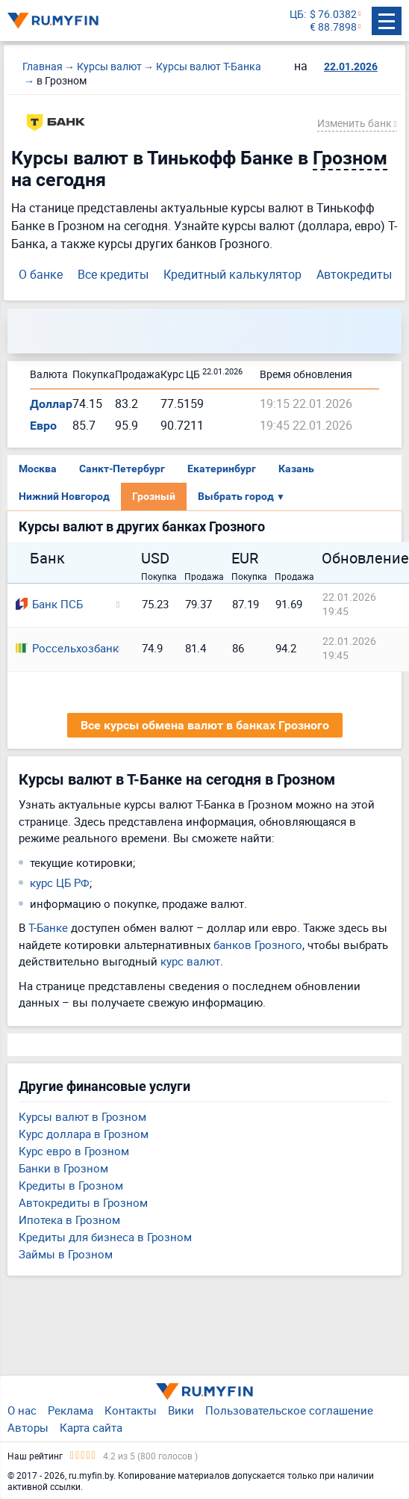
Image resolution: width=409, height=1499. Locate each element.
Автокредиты (354, 274)
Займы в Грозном (66, 1254)
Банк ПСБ (49, 603)
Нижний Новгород (64, 496)
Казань (296, 469)
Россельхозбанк (61, 647)
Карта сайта (91, 1427)
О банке (41, 274)
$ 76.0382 (333, 14)
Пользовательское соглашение (289, 1410)
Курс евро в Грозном (74, 1151)
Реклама (70, 1410)
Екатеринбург (221, 469)
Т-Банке (48, 927)
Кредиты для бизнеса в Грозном (105, 1236)
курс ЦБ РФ (60, 882)
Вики (181, 1410)
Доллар (51, 404)
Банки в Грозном (63, 1168)
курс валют (190, 961)
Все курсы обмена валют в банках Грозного (205, 725)
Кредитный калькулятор (232, 274)
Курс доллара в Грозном (84, 1133)
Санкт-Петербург (122, 469)
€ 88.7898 (333, 27)
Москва (38, 469)
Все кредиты (113, 274)
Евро (43, 425)
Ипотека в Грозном (69, 1219)
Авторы (28, 1427)
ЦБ (297, 14)
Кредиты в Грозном (71, 1185)
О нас (22, 1410)
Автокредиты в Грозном (83, 1202)
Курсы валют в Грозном (82, 1116)
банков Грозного (257, 944)
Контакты (130, 1410)
